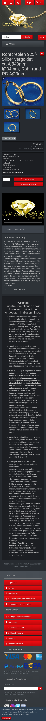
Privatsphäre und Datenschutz (18, 604)
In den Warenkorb (28, 179)
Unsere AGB (12, 593)
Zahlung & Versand (14, 633)
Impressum (11, 583)
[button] (42, 37)
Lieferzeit (10, 638)
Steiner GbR (19, 172)
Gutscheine (11, 622)
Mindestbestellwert (14, 644)
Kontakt (10, 588)
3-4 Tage (13, 155)
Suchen (27, 37)
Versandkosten (38, 149)
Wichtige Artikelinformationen (18, 617)
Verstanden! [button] (6, 718)
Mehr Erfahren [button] (25, 714)
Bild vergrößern (9, 138)
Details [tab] (8, 230)
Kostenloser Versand (15, 628)
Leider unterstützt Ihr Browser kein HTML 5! (23, 209)
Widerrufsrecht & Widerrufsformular (20, 599)
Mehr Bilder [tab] (19, 230)
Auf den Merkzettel (28, 184)
